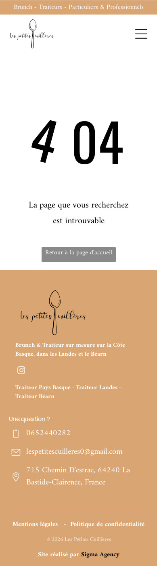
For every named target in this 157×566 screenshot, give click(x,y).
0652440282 (48, 433)
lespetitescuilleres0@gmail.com (74, 452)
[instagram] (21, 371)
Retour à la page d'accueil (78, 252)
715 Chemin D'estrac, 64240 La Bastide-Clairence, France (78, 476)
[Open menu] (141, 34)
